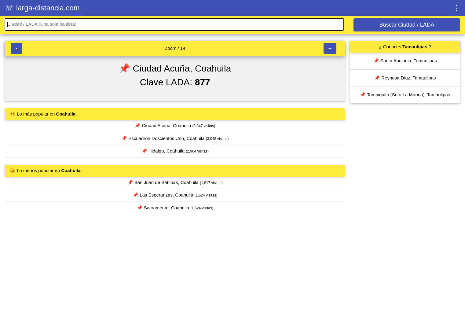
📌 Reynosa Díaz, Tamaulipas (405, 77)
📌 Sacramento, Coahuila (175, 207)
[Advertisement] (175, 264)
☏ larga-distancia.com (42, 8)
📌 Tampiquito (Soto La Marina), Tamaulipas (405, 94)
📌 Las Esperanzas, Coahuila (175, 194)
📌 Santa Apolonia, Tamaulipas (405, 60)
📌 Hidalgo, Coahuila (175, 150)
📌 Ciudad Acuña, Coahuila (175, 125)
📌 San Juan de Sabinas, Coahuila (175, 182)
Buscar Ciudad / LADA (406, 25)
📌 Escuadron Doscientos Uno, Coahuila (175, 138)
